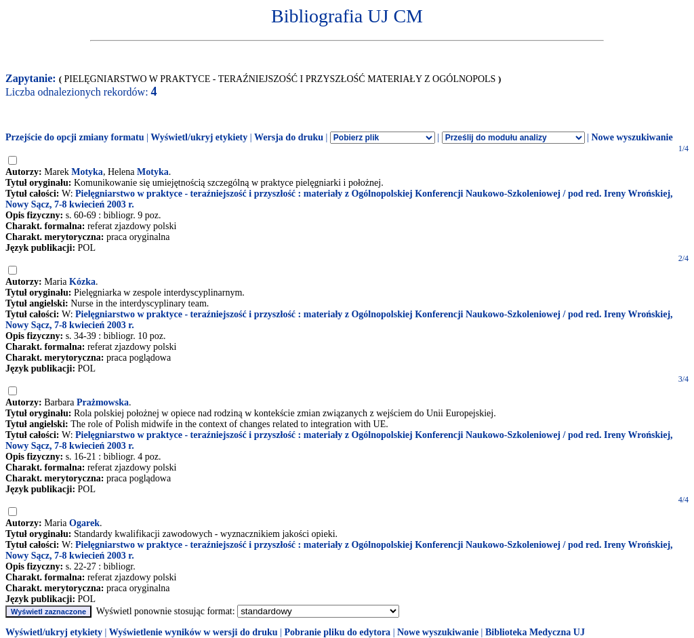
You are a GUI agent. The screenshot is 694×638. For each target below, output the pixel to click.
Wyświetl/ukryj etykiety (198, 137)
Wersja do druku (288, 137)
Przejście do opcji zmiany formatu (74, 137)
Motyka (87, 172)
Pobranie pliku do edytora (337, 632)
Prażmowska (103, 402)
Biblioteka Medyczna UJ (535, 632)
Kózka (82, 282)
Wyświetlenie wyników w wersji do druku (193, 632)
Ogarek (84, 523)
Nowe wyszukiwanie (631, 137)
